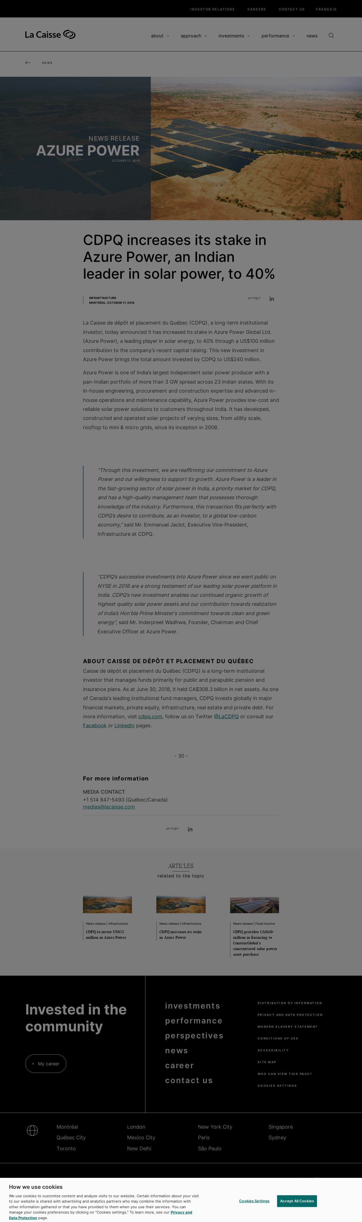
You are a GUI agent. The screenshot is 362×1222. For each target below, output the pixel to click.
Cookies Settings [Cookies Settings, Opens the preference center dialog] (254, 1203)
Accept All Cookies (297, 1203)
